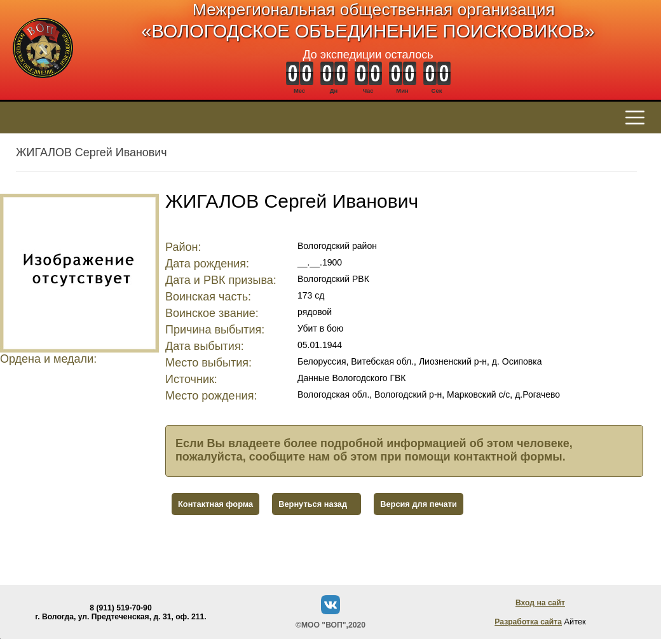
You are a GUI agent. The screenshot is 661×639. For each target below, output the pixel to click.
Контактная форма (215, 504)
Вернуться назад (312, 504)
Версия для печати (418, 504)
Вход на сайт (540, 602)
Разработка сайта (528, 621)
